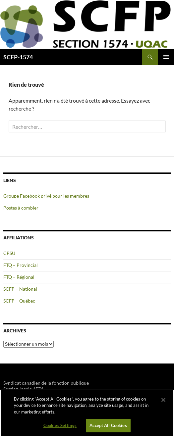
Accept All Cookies (108, 427)
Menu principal (166, 57)
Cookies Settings (60, 427)
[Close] (163, 401)
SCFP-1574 (18, 57)
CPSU (9, 253)
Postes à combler (20, 208)
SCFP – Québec (19, 301)
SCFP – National (20, 289)
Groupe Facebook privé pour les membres (46, 196)
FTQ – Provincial (20, 265)
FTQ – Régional (18, 277)
